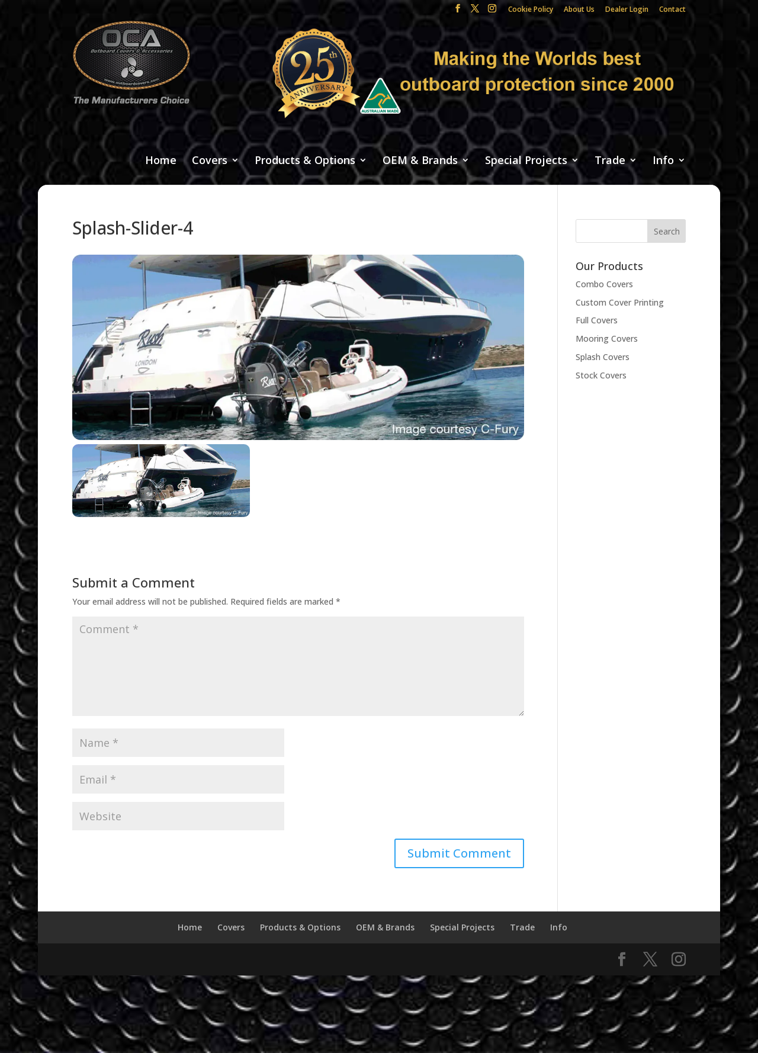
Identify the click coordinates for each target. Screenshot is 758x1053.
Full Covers (597, 320)
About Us (579, 10)
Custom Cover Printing (620, 302)
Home (160, 161)
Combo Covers (604, 284)
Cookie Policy (530, 10)
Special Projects (526, 161)
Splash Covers (602, 356)
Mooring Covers (607, 338)
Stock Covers (601, 375)
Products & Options (305, 161)
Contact (672, 10)
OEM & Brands (420, 161)
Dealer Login (626, 10)
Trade (610, 161)
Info (663, 161)
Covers (209, 161)
